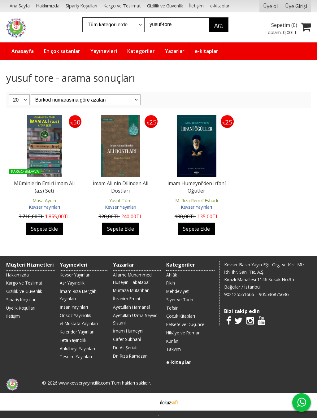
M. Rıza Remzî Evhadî (196, 200)
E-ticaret (148, 401)
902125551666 (239, 294)
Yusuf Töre (120, 200)
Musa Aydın (44, 200)
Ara (218, 26)
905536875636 (274, 294)
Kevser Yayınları (44, 207)
